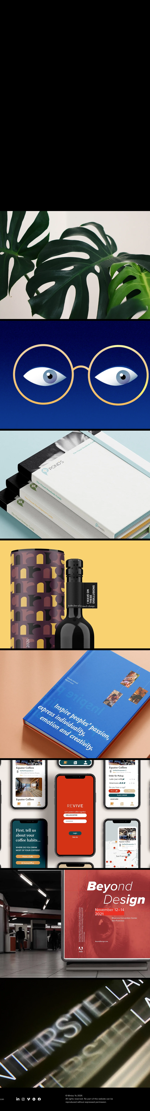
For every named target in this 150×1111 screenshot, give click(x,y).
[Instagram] (23, 1099)
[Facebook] (39, 1099)
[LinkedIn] (18, 1099)
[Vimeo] (28, 1099)
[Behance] (34, 1099)
